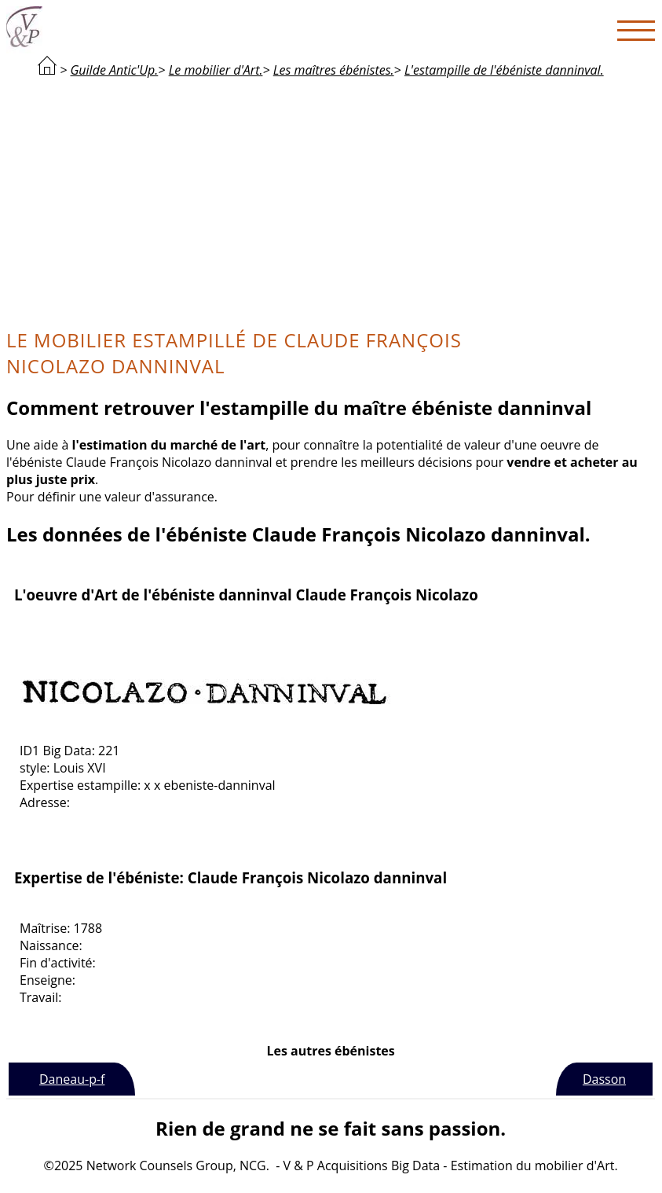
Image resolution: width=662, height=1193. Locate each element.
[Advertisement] (330, 201)
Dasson (604, 1079)
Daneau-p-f (71, 1079)
